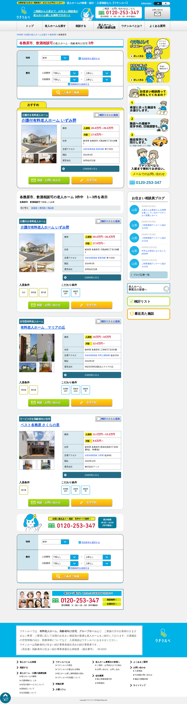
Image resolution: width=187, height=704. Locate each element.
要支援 (33, 292)
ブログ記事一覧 (141, 275)
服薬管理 (75, 292)
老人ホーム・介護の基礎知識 (33, 673)
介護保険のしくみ (28, 680)
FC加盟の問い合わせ (143, 675)
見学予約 (92, 180)
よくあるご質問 (140, 662)
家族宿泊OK (75, 390)
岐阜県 (53, 34)
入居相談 (138, 671)
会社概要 (99, 676)
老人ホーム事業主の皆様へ (107, 662)
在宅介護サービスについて (32, 684)
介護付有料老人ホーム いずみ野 (48, 120)
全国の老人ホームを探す (36, 34)
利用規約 (100, 683)
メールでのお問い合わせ (149, 174)
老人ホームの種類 (28, 676)
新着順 (34, 208)
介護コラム (61, 689)
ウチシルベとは (63, 662)
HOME (20, 34)
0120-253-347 (148, 182)
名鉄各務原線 (89, 149)
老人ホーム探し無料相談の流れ (70, 673)
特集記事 (60, 684)
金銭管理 (75, 490)
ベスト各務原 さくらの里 (40, 425)
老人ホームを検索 (28, 662)
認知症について (27, 689)
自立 (23, 292)
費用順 (42, 208)
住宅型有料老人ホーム (31, 321)
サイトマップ (139, 685)
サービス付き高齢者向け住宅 (35, 419)
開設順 (51, 208)
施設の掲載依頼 (141, 679)
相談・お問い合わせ (49, 180)
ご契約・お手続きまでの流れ (109, 665)
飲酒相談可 (65, 292)
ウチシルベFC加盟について (68, 677)
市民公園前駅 (104, 355)
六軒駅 (101, 455)
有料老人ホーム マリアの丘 (43, 327)
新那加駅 (100, 149)
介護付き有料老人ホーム (35, 115)
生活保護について (28, 693)
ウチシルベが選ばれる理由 (68, 669)
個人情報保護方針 (104, 679)
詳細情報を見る (90, 169)
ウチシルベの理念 (64, 665)
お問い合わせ (157, 10)
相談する (24, 667)
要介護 (43, 292)
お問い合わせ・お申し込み (108, 669)
